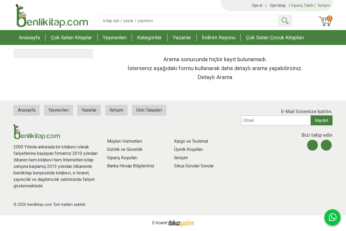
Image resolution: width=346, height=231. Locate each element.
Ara (285, 20)
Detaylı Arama (215, 77)
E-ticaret (159, 223)
